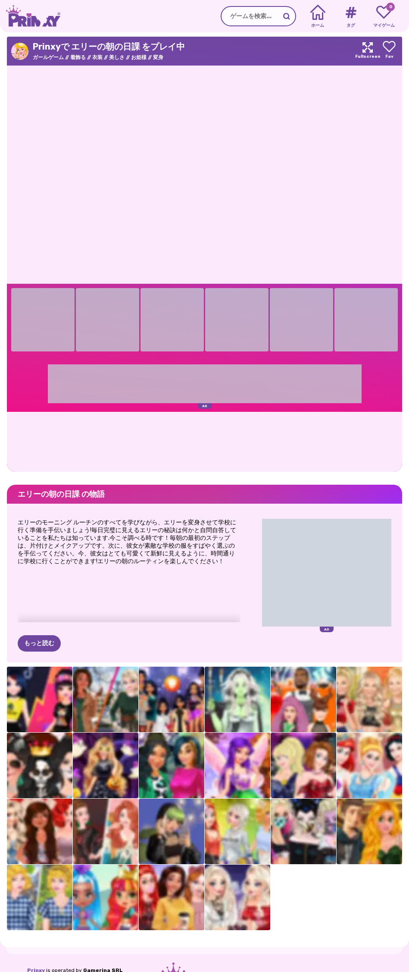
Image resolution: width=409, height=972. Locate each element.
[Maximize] (367, 51)
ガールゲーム (48, 57)
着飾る (78, 57)
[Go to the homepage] (30, 16)
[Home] (318, 16)
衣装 (97, 57)
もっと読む (39, 643)
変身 (158, 57)
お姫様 (139, 57)
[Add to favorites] (389, 51)
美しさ (117, 57)
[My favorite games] (384, 16)
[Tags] (350, 16)
